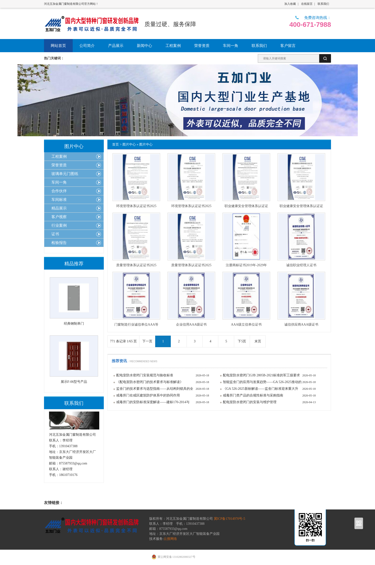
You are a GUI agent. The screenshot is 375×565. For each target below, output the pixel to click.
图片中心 (129, 144)
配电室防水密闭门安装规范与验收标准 (144, 375)
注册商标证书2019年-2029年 (246, 265)
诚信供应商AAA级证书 (301, 324)
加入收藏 (290, 4)
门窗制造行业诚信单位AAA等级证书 (136, 324)
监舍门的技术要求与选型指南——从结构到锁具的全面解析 (154, 389)
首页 (115, 144)
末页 (257, 341)
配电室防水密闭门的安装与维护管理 (249, 402)
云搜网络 (170, 539)
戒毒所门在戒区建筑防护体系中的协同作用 (148, 395)
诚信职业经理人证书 (301, 265)
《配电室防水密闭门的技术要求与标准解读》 (149, 382)
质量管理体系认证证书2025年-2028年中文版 (191, 265)
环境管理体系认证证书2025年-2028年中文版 (191, 206)
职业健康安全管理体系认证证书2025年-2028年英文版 (246, 206)
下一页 (147, 341)
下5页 (242, 341)
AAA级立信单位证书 (246, 324)
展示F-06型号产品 (74, 382)
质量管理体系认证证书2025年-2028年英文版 (136, 265)
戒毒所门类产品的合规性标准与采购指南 (253, 395)
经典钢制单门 (74, 323)
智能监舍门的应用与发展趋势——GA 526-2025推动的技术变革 (262, 382)
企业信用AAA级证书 (191, 324)
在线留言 (307, 4)
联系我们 (323, 4)
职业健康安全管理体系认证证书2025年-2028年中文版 (301, 206)
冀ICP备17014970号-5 (229, 518)
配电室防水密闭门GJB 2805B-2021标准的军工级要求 (261, 375)
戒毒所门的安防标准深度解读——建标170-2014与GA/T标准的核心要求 (152, 403)
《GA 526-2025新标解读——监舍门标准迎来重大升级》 (260, 389)
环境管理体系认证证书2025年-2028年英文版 (136, 206)
